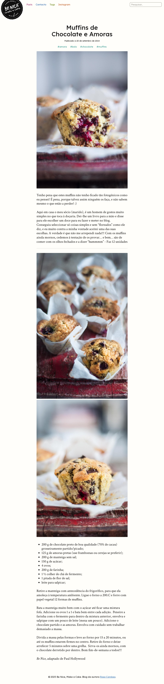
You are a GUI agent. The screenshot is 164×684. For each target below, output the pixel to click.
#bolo (73, 46)
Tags (52, 4)
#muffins (102, 46)
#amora (62, 46)
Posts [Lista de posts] (29, 4)
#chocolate (86, 46)
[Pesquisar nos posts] (146, 4)
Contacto (41, 4)
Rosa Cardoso (107, 676)
